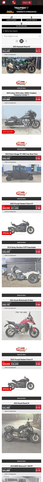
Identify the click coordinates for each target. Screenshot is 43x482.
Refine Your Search (10, 31)
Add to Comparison (10, 54)
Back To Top (21, 423)
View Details (21, 88)
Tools (27, 2)
